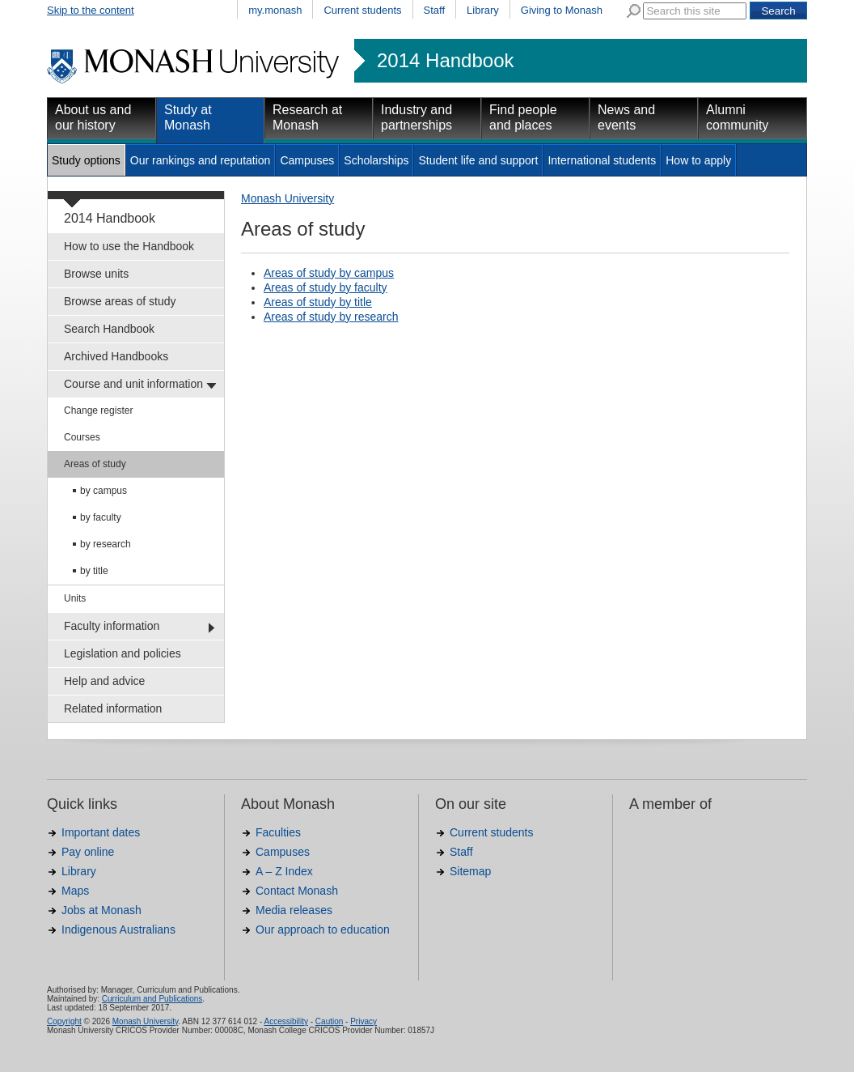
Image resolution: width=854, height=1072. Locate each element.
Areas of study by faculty (325, 287)
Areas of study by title (318, 302)
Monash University (287, 198)
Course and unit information (133, 383)
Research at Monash (307, 117)
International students (601, 160)
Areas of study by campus (329, 272)
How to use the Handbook (129, 246)
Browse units (96, 273)
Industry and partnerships (416, 117)
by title (94, 570)
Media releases (294, 910)
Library (483, 10)
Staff (435, 10)
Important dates (100, 832)
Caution (329, 1021)
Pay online (87, 851)
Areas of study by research (331, 316)
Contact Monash (297, 890)
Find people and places (523, 117)
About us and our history (93, 117)
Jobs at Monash (101, 910)
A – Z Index (284, 871)
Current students (362, 10)
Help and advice (104, 680)
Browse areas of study (120, 301)
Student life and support (478, 160)
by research (105, 544)
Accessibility (285, 1021)
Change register (98, 410)
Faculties (278, 832)
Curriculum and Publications (152, 998)
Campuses (307, 160)
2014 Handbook (445, 60)
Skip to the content (90, 10)
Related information (113, 708)
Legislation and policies (122, 653)
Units (75, 598)
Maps (75, 890)
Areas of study (95, 464)
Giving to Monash (561, 10)
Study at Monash (188, 117)
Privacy (363, 1021)
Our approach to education (323, 929)
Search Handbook (109, 328)
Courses (82, 437)
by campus (103, 490)
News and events (626, 117)
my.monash (275, 10)
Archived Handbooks (116, 356)
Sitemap (470, 871)
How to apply (698, 160)
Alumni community (737, 117)
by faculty (100, 517)
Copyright (64, 1021)
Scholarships (376, 160)
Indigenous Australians (118, 929)
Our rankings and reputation (200, 160)
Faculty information (111, 625)
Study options (86, 160)
